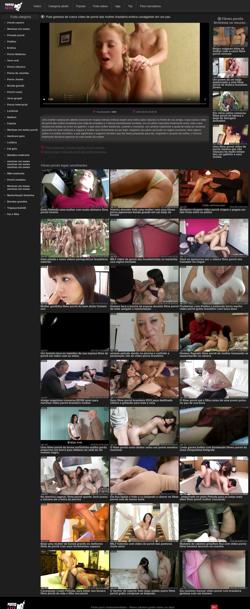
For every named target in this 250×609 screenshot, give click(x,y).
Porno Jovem (15, 79)
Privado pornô (15, 35)
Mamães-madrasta (18, 155)
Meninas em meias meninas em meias (18, 187)
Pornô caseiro (15, 22)
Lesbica (12, 142)
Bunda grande (15, 85)
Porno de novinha (18, 73)
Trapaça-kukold (16, 207)
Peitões (11, 41)
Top (130, 6)
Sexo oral (13, 60)
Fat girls (12, 148)
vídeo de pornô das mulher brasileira (84, 151)
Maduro (11, 117)
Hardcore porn (16, 136)
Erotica (11, 47)
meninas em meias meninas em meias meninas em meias (18, 164)
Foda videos (100, 6)
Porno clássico (16, 66)
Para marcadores (150, 6)
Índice (37, 6)
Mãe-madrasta (15, 173)
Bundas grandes (17, 201)
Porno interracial (17, 104)
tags (117, 6)
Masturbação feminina (20, 195)
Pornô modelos (16, 179)
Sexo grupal (14, 98)
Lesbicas (12, 110)
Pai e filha (13, 214)
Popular (80, 6)
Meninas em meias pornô (22, 129)
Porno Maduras (16, 54)
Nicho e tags (53, 151)
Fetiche (11, 123)
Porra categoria (55, 147)
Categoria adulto (58, 6)
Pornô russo (14, 91)
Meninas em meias (18, 28)
